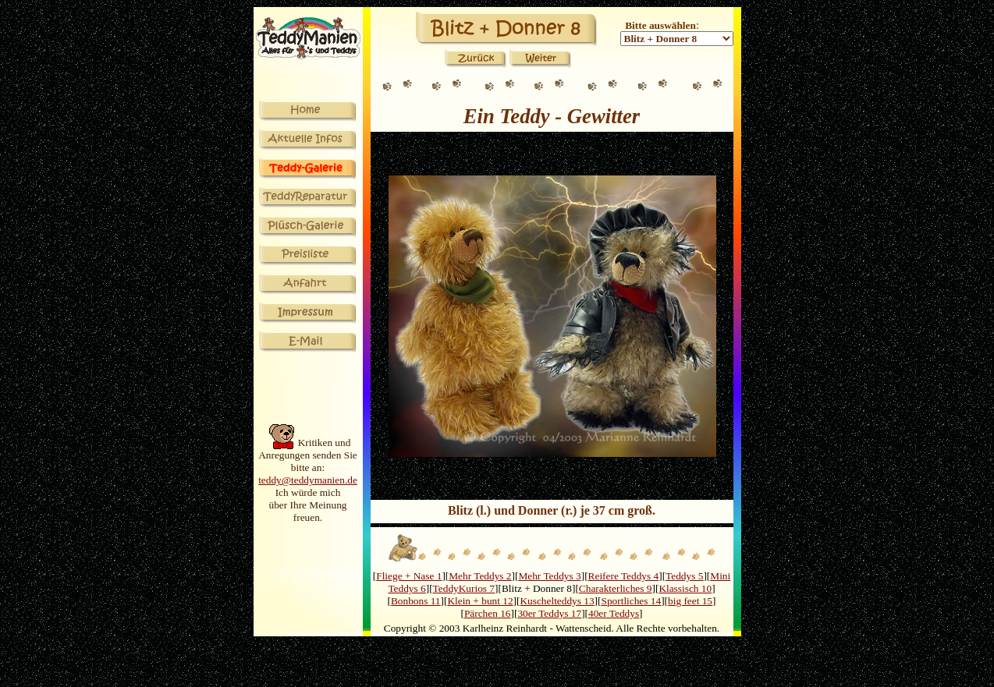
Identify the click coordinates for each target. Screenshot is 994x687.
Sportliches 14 (632, 601)
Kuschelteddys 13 (557, 601)
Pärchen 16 (487, 613)
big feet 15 (690, 601)
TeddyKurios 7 (464, 588)
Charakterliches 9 (615, 588)
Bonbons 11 (416, 601)
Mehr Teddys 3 (549, 576)
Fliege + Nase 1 (409, 576)
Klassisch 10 (685, 588)
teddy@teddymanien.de (307, 480)
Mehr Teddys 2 (480, 576)
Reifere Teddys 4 (623, 576)
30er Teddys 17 (549, 613)
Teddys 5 (684, 576)
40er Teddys (613, 613)
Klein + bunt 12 (480, 601)
